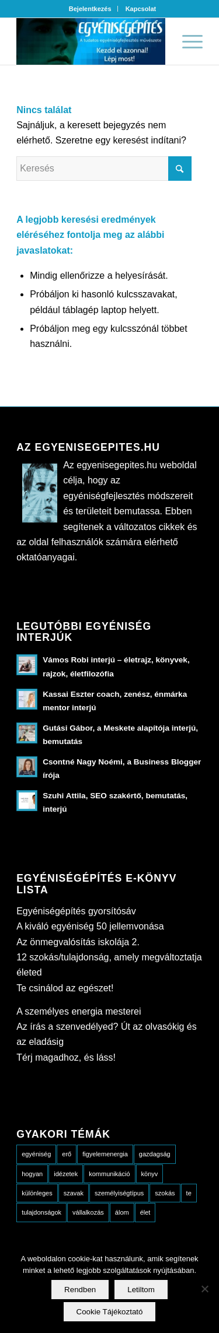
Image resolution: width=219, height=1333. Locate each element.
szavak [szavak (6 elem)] (74, 1193)
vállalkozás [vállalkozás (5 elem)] (88, 1212)
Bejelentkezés (90, 8)
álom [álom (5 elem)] (122, 1212)
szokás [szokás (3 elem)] (165, 1193)
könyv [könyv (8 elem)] (149, 1173)
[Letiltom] (204, 1289)
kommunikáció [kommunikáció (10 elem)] (109, 1173)
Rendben (80, 1289)
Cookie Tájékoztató (110, 1311)
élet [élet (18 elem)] (145, 1212)
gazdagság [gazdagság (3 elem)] (155, 1153)
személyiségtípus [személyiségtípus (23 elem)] (119, 1193)
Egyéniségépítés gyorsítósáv (76, 911)
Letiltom (141, 1289)
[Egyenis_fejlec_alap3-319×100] (90, 41)
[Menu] (187, 41)
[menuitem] (90, 9)
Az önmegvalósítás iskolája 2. (78, 942)
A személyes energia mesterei (78, 1011)
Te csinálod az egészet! (64, 988)
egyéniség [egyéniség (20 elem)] (36, 1153)
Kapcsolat (141, 8)
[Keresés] (104, 168)
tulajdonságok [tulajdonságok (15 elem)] (41, 1212)
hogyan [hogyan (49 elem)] (32, 1173)
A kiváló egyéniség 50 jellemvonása (90, 926)
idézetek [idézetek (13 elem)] (66, 1173)
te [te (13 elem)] (189, 1193)
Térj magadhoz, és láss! (66, 1057)
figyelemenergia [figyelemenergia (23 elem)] (105, 1153)
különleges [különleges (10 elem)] (37, 1193)
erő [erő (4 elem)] (66, 1153)
